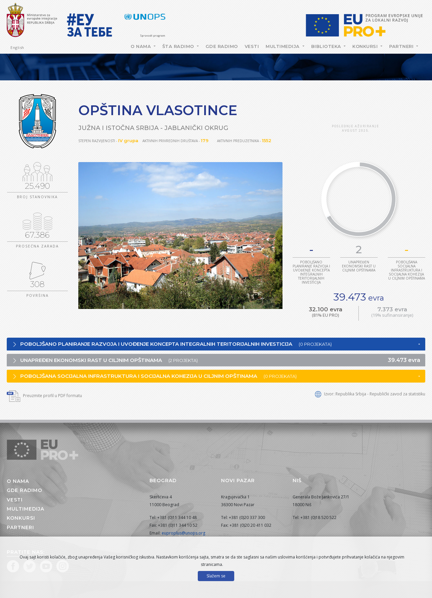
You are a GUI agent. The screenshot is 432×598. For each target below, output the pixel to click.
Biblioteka (327, 46)
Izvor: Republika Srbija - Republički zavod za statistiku (370, 394)
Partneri (402, 46)
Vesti (252, 46)
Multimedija (283, 46)
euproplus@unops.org (183, 533)
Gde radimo (222, 46)
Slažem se (216, 576)
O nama (142, 46)
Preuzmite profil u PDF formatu (44, 395)
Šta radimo (179, 46)
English (17, 47)
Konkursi (365, 46)
